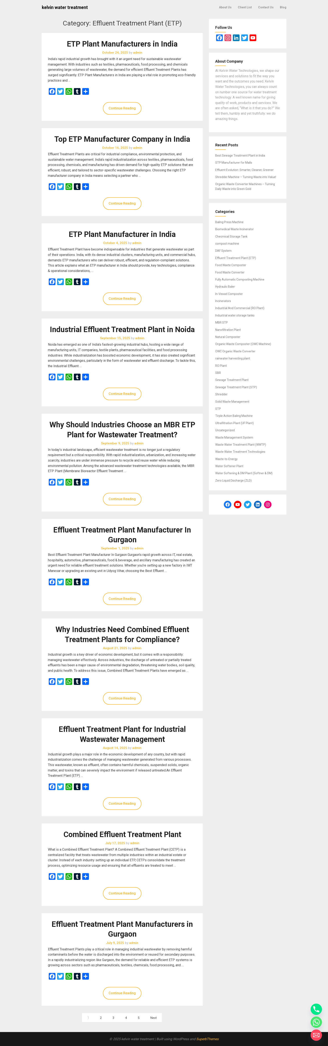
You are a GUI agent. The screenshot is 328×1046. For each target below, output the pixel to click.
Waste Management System (234, 437)
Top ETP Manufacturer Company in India (122, 139)
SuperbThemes (207, 1039)
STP (218, 408)
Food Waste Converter (230, 272)
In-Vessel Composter (229, 294)
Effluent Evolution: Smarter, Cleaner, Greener (244, 170)
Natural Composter (227, 337)
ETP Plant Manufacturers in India (122, 44)
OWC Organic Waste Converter (235, 351)
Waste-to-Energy (226, 459)
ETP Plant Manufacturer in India (122, 234)
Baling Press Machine (229, 222)
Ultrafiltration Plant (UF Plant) (234, 423)
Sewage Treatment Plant (232, 380)
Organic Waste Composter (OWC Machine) (243, 344)
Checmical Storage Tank (231, 236)
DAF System (223, 250)
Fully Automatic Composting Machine (239, 279)
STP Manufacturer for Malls (233, 162)
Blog (283, 7)
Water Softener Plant (229, 466)
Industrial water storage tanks (235, 315)
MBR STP (221, 322)
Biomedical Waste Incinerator (234, 229)
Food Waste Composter (230, 265)
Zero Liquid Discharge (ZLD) (233, 480)
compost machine (227, 243)
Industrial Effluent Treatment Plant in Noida (122, 329)
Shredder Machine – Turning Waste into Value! (245, 177)
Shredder (221, 394)
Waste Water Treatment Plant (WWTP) (240, 444)
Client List (245, 7)
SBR (218, 372)
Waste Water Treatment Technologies (240, 451)
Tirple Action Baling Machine (234, 415)
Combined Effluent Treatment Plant (122, 834)
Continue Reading (122, 108)
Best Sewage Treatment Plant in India (240, 155)
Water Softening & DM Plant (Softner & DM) (244, 473)
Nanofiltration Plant (228, 329)
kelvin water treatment (65, 7)
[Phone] (316, 1009)
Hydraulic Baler (225, 286)
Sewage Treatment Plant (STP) (236, 387)
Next (153, 1018)
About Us (225, 7)
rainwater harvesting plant (232, 358)
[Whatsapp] (316, 1022)
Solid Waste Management (232, 401)
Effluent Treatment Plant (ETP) (235, 258)
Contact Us (266, 7)
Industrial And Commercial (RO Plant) (239, 308)
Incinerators (223, 301)
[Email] (316, 1035)
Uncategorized (225, 430)
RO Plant (221, 365)
